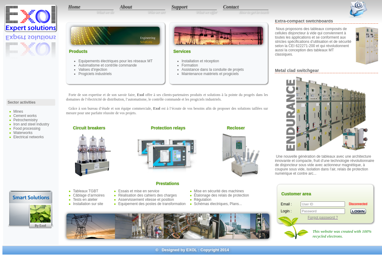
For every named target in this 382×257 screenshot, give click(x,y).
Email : (286, 204)
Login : (286, 211)
